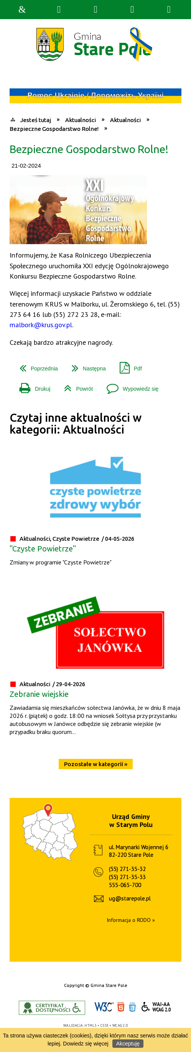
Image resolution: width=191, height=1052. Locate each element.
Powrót (75, 385)
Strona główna (22, 9)
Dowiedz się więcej (85, 1044)
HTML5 (121, 1007)
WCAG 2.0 (156, 1007)
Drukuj (31, 385)
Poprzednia (35, 365)
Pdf (128, 365)
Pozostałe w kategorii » (95, 764)
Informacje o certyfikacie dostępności (52, 1008)
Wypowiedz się (129, 385)
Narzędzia (95, 9)
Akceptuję (128, 1044)
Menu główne (132, 9)
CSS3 (132, 1007)
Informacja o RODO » (131, 920)
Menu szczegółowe (169, 9)
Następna (86, 365)
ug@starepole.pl (130, 898)
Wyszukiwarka (58, 9)
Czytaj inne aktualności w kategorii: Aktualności (76, 423)
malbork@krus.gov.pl (41, 324)
